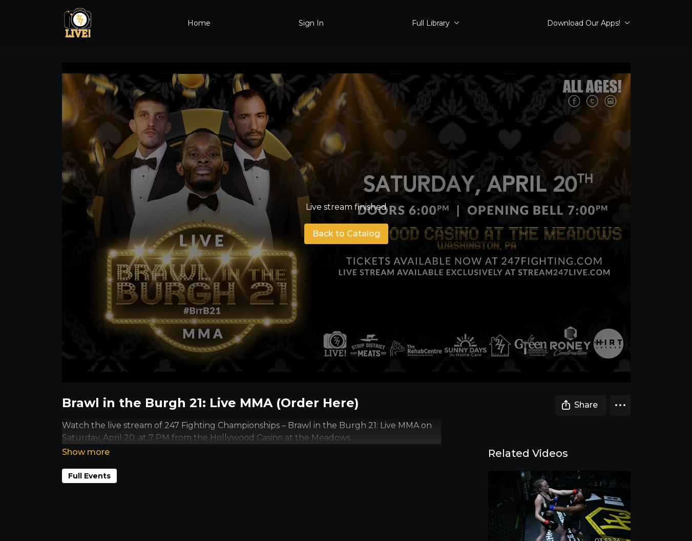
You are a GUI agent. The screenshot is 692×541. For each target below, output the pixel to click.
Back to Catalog (346, 233)
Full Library (435, 23)
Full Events (89, 461)
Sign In (311, 23)
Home (199, 23)
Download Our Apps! (588, 23)
